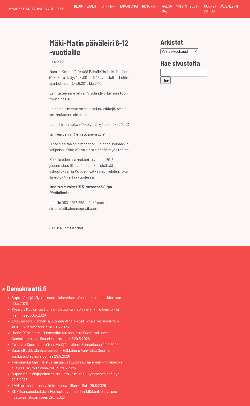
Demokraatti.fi (27, 288)
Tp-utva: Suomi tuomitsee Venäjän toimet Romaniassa (57, 344)
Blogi (78, 6)
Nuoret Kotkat (210, 8)
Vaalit (91, 6)
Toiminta (106, 6)
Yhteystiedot (186, 6)
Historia (148, 6)
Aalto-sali (167, 8)
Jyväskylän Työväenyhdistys (36, 8)
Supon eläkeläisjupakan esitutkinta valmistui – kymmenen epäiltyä (65, 373)
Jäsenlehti (229, 6)
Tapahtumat (129, 6)
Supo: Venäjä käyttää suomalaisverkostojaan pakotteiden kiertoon (66, 297)
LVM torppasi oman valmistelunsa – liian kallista (50, 385)
